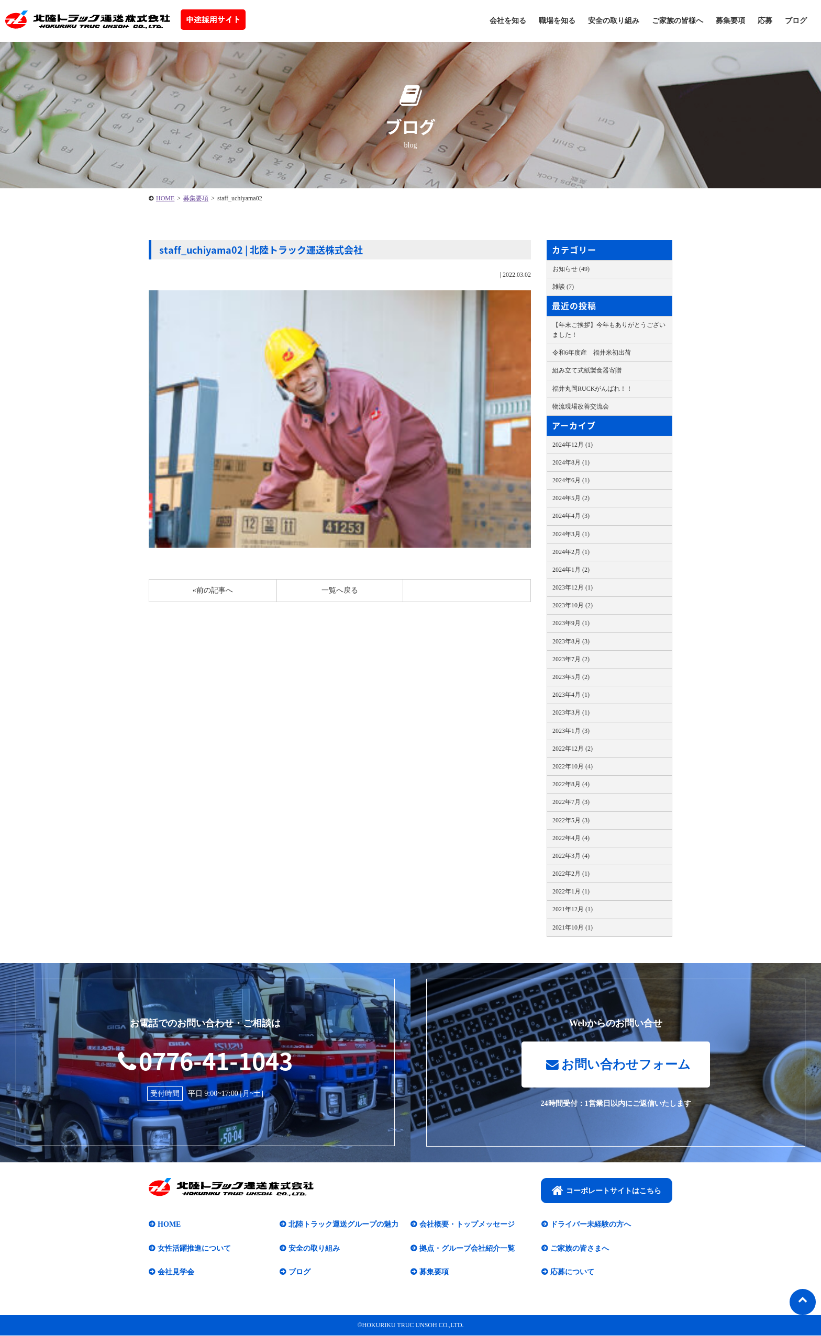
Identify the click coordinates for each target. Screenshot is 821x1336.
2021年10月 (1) (572, 927)
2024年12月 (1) (572, 444)
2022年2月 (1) (571, 873)
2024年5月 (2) (571, 498)
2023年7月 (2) (571, 659)
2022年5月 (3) (571, 820)
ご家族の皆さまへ (579, 1248)
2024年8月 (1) (571, 462)
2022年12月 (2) (572, 748)
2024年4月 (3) (571, 515)
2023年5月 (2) (571, 677)
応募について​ (572, 1272)
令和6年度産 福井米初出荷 (591, 352)
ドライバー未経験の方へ (590, 1225)
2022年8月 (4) (571, 784)
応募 (765, 21)
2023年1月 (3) (571, 730)
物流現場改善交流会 (580, 406)
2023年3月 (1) (571, 712)
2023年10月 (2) (572, 605)
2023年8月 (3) (571, 641)
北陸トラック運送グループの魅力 (343, 1225)
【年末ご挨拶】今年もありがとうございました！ (608, 329)
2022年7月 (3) (571, 802)
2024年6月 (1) (571, 480)
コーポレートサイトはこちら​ (606, 1190)
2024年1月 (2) (571, 569)
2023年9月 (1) (571, 623)
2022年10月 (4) (572, 766)
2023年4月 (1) (571, 694)
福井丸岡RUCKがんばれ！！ (592, 388)
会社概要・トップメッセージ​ (467, 1225)
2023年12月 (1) (572, 587)
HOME (165, 198)
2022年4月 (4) (571, 838)
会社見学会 (176, 1272)
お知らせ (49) (571, 269)
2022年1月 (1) (571, 891)
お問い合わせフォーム (618, 1064)
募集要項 (730, 21)
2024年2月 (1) (571, 552)
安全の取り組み (613, 21)
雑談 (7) (563, 286)
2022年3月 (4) (571, 855)
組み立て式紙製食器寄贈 (587, 370)
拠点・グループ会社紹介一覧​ (467, 1248)
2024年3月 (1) (571, 534)
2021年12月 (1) (572, 909)
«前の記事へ (213, 590)
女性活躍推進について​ (194, 1248)
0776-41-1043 (205, 1060)
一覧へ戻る (339, 590)
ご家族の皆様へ (677, 21)
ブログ (796, 21)
